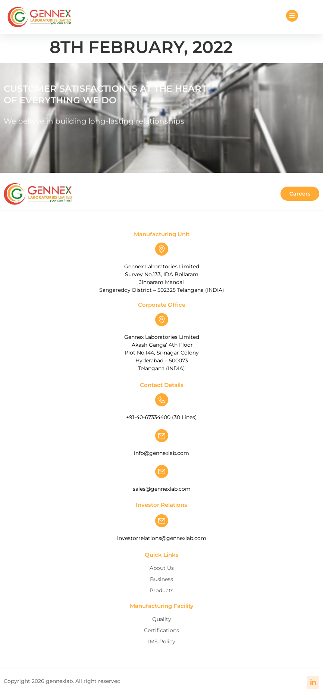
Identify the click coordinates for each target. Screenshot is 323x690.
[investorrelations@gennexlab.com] (161, 520)
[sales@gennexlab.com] (161, 471)
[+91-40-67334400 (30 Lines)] (161, 399)
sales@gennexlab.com (162, 489)
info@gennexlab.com (161, 453)
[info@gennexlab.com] (161, 435)
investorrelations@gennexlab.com (161, 538)
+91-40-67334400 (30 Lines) (161, 417)
